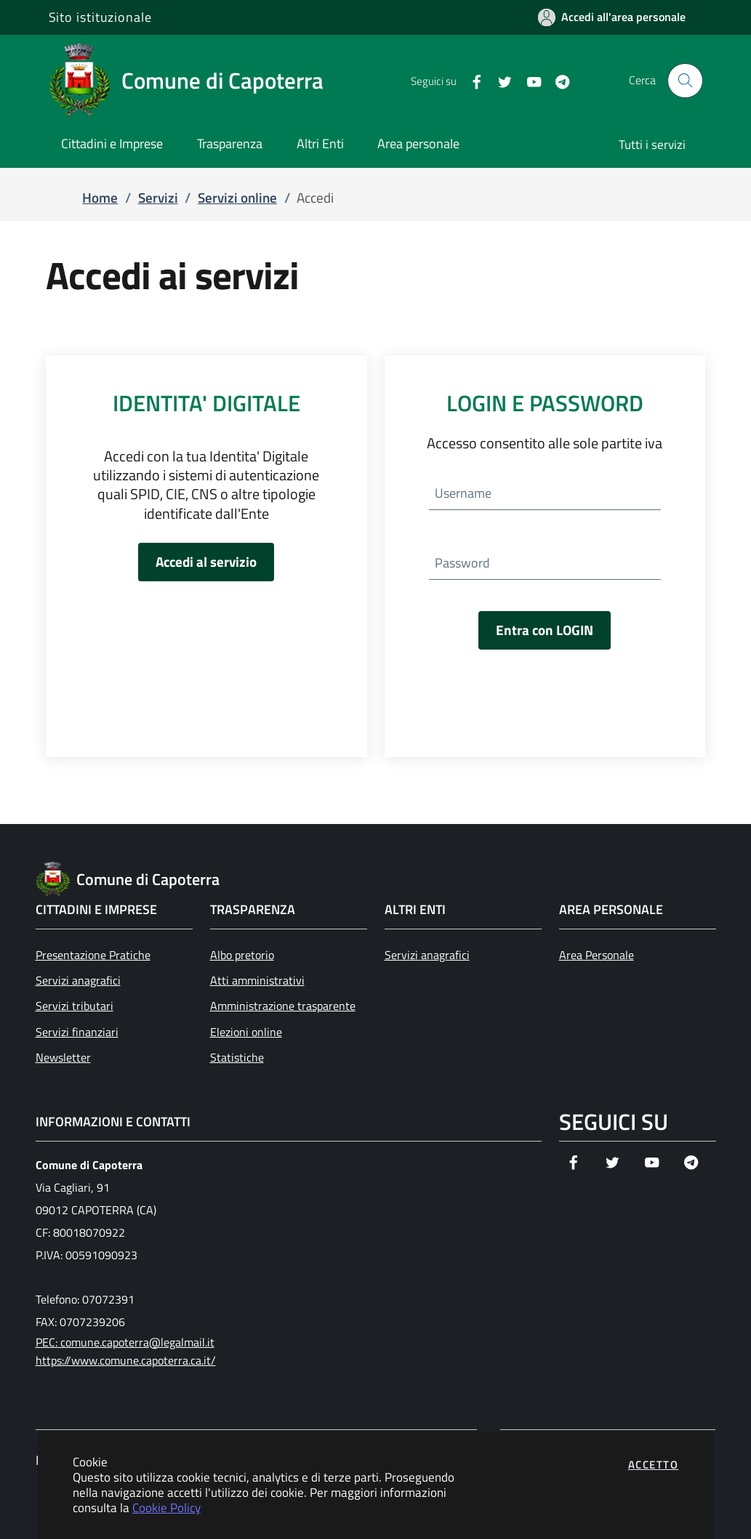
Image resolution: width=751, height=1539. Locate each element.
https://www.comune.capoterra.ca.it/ (126, 1360)
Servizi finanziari (77, 1032)
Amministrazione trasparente (283, 1005)
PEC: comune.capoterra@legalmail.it (125, 1342)
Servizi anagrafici (78, 980)
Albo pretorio (242, 955)
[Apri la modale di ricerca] (684, 80)
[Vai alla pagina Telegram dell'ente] (556, 81)
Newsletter (63, 1057)
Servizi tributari (74, 1005)
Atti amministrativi (257, 980)
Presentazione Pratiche (93, 955)
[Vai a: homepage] (195, 80)
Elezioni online (246, 1032)
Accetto (653, 1464)
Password (462, 563)
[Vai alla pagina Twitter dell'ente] (499, 81)
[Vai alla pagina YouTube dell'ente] (528, 81)
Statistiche (237, 1057)
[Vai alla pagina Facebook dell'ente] (471, 81)
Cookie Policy (166, 1507)
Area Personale (596, 955)
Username (463, 493)
